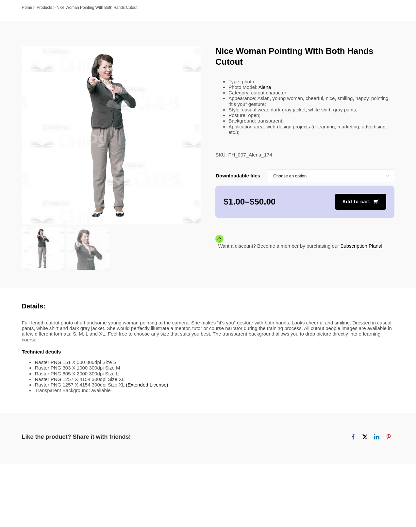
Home (27, 7)
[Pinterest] (388, 438)
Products (44, 7)
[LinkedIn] (377, 438)
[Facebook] (353, 438)
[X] (365, 438)
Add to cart (356, 201)
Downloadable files (238, 175)
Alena (264, 87)
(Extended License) (147, 385)
